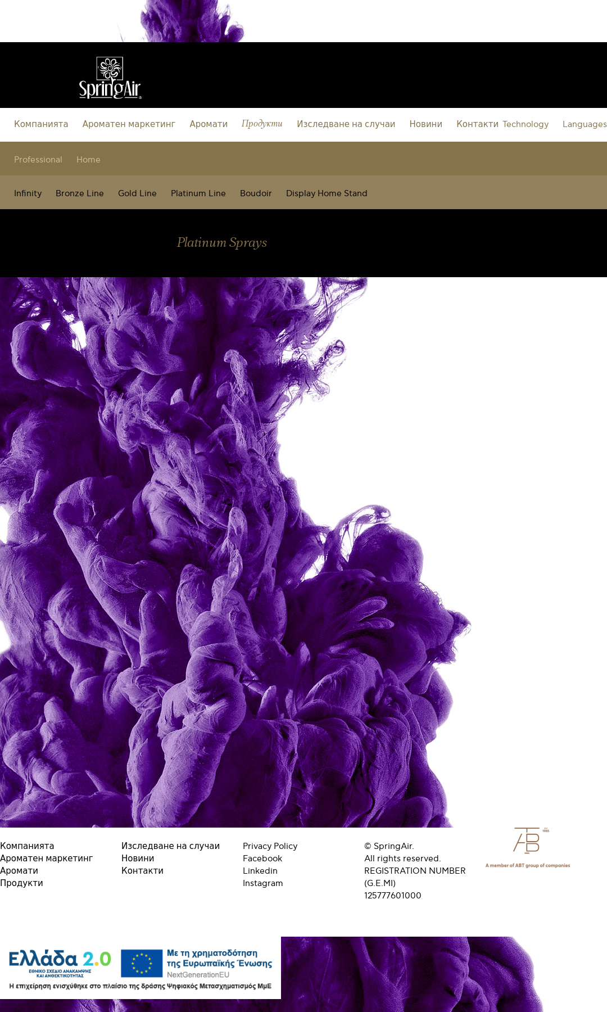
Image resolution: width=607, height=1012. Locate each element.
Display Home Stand (327, 193)
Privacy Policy (270, 846)
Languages (585, 124)
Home (88, 160)
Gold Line (137, 193)
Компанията (41, 124)
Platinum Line (198, 193)
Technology (525, 124)
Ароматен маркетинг (129, 124)
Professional (38, 160)
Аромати (208, 124)
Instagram (263, 883)
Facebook (262, 858)
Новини (426, 124)
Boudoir (256, 193)
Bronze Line (80, 193)
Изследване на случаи (346, 124)
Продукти (262, 124)
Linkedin (260, 871)
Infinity (28, 193)
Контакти (477, 124)
